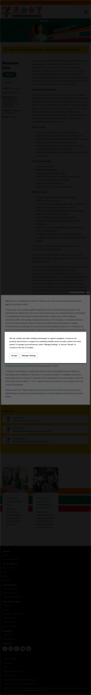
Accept (14, 355)
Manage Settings (29, 355)
